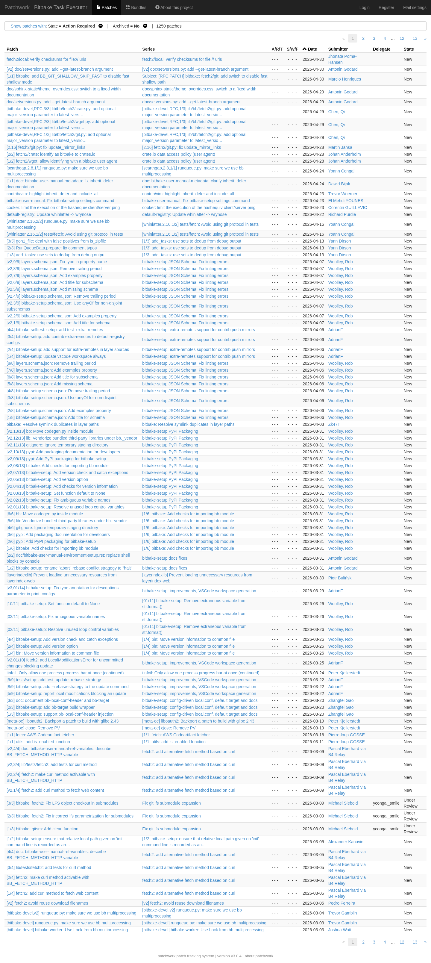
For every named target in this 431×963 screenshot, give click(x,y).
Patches (106, 7)
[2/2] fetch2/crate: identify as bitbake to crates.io (51, 154)
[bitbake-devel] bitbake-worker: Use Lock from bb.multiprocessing (67, 929)
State (409, 49)
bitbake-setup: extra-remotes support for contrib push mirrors (198, 329)
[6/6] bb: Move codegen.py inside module (45, 513)
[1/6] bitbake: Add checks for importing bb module (188, 513)
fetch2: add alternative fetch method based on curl (188, 751)
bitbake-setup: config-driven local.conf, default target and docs (199, 700)
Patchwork (17, 7)
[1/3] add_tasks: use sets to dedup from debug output (191, 241)
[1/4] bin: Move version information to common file (188, 639)
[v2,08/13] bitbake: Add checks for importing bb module (58, 465)
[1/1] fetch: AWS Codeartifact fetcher (40, 734)
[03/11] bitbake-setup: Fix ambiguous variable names (56, 616)
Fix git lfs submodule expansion (171, 803)
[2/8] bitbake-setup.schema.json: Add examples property (59, 410)
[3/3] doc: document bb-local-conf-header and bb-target (58, 700)
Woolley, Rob (340, 261)
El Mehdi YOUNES (345, 200)
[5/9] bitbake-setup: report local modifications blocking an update (66, 693)
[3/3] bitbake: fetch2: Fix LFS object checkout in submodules (63, 803)
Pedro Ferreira (341, 903)
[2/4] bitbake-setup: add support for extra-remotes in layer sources (68, 349)
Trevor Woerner (342, 193)
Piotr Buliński (340, 578)
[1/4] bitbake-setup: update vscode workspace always (56, 356)
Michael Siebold (343, 803)
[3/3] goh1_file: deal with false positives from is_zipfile (56, 241)
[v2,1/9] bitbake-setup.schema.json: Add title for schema (58, 322)
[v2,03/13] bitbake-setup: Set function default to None (56, 493)
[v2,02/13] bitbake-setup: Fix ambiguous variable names (58, 500)
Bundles (136, 7)
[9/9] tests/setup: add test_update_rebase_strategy (54, 679)
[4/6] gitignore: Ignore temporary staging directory (52, 527)
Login (364, 7)
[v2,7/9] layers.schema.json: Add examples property (55, 275)
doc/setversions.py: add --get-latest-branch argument (56, 101)
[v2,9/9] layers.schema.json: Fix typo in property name (57, 261)
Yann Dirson (339, 241)
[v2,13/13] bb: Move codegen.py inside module (50, 431)
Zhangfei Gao (341, 700)
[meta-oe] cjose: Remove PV (33, 728)
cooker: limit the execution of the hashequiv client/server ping (63, 207)
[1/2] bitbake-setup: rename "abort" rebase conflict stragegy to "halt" (69, 568)
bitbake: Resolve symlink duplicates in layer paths (53, 424)
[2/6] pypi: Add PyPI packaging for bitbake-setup (51, 541)
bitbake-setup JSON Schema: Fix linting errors (185, 261)
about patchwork (259, 956)
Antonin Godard (343, 69)
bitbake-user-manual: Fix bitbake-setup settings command (60, 200)
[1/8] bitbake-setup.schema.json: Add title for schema (56, 417)
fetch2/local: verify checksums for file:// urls (46, 59)
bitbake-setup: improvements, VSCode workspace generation (199, 590)
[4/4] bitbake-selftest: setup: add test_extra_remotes (55, 329)
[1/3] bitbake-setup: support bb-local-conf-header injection (60, 714)
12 (402, 38)
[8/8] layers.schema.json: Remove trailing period (51, 363)
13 (415, 38)
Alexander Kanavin (346, 841)
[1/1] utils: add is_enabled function (38, 741)
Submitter (338, 49)
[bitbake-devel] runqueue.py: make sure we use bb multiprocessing (69, 922)
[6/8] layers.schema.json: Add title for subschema (52, 377)
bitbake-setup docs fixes (164, 558)
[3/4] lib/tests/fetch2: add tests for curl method (49, 867)
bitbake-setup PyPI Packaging (170, 431)
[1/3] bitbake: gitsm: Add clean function (42, 828)
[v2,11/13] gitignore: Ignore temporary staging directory (57, 445)
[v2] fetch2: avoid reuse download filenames (47, 903)
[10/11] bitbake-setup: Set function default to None (53, 603)
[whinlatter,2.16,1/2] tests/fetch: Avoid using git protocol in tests (200, 224)
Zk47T (334, 424)
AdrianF (335, 329)
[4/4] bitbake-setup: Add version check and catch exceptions (62, 639)
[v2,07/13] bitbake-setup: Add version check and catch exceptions (67, 472)
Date (312, 49)
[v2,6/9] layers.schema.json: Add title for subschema (55, 282)
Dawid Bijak (339, 183)
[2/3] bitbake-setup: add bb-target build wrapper (51, 707)
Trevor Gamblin (342, 913)
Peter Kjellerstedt (344, 672)
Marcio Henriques (344, 79)
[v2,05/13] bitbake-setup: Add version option (47, 479)
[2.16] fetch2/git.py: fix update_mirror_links (46, 147)
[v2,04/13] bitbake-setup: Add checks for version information (62, 486)
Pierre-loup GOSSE (346, 734)
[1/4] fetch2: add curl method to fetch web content (52, 893)
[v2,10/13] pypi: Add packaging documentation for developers (63, 451)
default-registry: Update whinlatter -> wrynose (49, 214)
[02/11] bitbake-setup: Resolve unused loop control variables (63, 629)
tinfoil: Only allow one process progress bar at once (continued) (65, 672)
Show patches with (28, 26)
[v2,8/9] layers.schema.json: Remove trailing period (54, 268)
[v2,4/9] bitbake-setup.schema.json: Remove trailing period (61, 296)
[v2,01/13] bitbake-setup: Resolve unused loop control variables (66, 507)
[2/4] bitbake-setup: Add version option (42, 646)
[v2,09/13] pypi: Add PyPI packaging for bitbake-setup (56, 458)
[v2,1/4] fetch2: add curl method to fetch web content (55, 790)
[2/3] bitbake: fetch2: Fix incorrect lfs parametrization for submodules (70, 816)
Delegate (381, 49)
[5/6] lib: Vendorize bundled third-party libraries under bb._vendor (67, 520)
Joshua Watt (339, 929)
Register (386, 7)
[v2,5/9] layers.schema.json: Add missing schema (52, 289)
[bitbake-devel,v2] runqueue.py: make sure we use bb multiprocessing (71, 913)
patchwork (166, 956)
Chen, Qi (336, 111)
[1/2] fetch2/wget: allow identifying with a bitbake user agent (62, 161)
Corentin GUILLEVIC (347, 207)
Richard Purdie (342, 214)
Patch (12, 49)
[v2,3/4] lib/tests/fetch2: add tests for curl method (52, 764)
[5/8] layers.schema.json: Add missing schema (49, 383)
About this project (174, 7)
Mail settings (415, 7)
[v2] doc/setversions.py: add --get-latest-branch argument (60, 69)
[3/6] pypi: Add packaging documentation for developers (58, 534)
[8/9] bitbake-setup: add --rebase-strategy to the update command (68, 686)
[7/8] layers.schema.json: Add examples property (52, 370)
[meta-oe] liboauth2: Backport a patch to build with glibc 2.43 (63, 721)
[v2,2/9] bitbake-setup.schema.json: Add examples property (61, 316)
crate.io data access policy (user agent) (178, 154)
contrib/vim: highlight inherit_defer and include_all (52, 193)
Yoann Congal (341, 171)
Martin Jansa (340, 147)
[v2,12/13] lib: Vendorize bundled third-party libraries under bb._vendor (72, 438)
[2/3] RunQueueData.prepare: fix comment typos (52, 248)
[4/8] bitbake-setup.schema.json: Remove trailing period (58, 390)
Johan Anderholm (344, 154)
